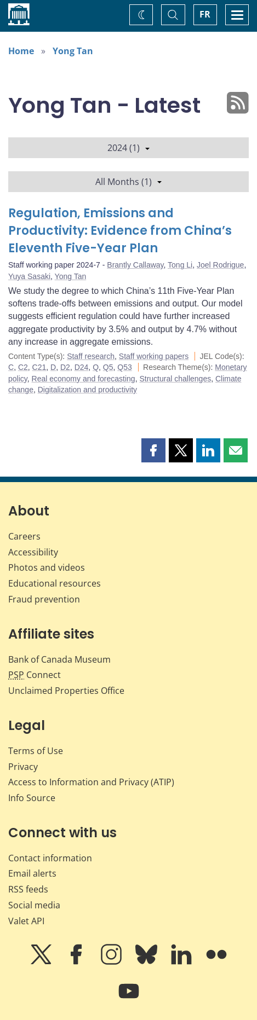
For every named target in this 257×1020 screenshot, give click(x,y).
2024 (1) (128, 148)
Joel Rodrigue (220, 264)
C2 (23, 367)
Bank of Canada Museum (59, 659)
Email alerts (32, 873)
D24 (82, 367)
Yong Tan (73, 51)
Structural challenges (175, 378)
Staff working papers (154, 356)
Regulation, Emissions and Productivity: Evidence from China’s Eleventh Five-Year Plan (120, 231)
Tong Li (180, 264)
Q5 (108, 367)
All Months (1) (128, 182)
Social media (34, 905)
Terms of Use (35, 751)
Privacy (23, 767)
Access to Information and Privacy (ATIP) (91, 782)
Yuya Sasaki (29, 276)
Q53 (124, 367)
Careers (24, 536)
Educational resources (54, 583)
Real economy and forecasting (83, 378)
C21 (39, 367)
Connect (34, 675)
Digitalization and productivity (87, 389)
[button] (153, 450)
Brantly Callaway (135, 264)
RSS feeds (28, 889)
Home (21, 51)
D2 (65, 367)
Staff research (91, 356)
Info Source (31, 798)
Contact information (50, 858)
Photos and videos (46, 567)
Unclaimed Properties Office (66, 691)
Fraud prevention (44, 599)
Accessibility (33, 552)
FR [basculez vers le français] (204, 14)
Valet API (26, 921)
